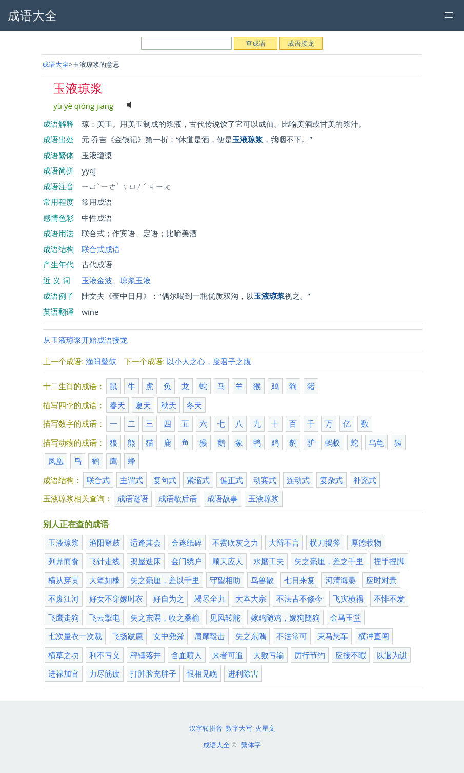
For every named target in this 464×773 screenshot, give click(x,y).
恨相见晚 (202, 673)
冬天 (194, 405)
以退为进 (391, 655)
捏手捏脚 (389, 561)
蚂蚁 (332, 442)
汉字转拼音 (206, 728)
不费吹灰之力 (235, 542)
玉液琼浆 (263, 498)
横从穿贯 (63, 580)
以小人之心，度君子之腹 (209, 361)
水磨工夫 (268, 561)
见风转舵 (225, 617)
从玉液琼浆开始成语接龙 (85, 340)
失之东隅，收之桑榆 (164, 617)
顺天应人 (227, 561)
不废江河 (63, 598)
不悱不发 (389, 598)
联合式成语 (101, 249)
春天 (117, 405)
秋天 (168, 405)
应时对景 (381, 580)
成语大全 (55, 64)
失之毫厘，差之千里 (329, 561)
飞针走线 (104, 561)
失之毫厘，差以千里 (164, 580)
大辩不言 (284, 542)
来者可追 (227, 655)
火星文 (265, 728)
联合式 (98, 480)
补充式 (364, 480)
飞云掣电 (104, 617)
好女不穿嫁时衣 (116, 598)
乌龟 (376, 442)
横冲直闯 (373, 636)
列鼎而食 (63, 561)
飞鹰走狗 (63, 617)
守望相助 (225, 580)
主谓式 (131, 480)
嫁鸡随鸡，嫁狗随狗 (285, 617)
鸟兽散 (262, 580)
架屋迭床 (145, 561)
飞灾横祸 (348, 598)
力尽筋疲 (104, 673)
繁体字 (251, 744)
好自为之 (168, 598)
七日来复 (299, 580)
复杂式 (331, 480)
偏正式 (231, 480)
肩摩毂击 (209, 636)
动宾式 (264, 480)
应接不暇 (350, 655)
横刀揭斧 (325, 542)
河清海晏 (340, 580)
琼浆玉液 (135, 280)
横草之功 (63, 655)
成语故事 (222, 498)
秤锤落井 (145, 655)
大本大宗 (250, 598)
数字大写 (239, 728)
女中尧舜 (168, 636)
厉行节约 (309, 655)
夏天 (143, 405)
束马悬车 (332, 636)
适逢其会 (145, 542)
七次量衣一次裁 (75, 636)
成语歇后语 (177, 498)
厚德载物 (366, 542)
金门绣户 (186, 561)
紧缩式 (198, 480)
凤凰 (56, 461)
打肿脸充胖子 (153, 673)
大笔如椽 (104, 580)
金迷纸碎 (186, 542)
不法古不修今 (299, 598)
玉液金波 (97, 280)
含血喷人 (186, 655)
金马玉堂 (345, 617)
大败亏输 (268, 655)
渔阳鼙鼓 (101, 361)
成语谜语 (132, 498)
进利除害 (243, 673)
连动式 (298, 480)
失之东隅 (250, 636)
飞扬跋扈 (127, 636)
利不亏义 (104, 655)
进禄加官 (63, 673)
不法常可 (291, 636)
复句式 (164, 480)
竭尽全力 (209, 598)
